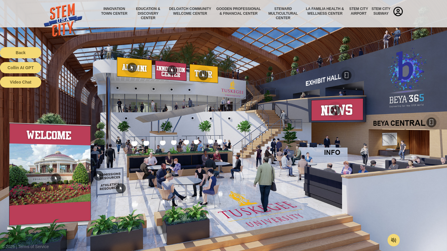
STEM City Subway (381, 11)
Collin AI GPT (21, 67)
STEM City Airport (358, 11)
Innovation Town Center (114, 11)
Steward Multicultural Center (283, 13)
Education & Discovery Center (148, 13)
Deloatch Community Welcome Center (190, 11)
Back (20, 52)
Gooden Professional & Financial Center (238, 11)
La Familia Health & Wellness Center (325, 11)
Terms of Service (33, 246)
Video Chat (21, 82)
